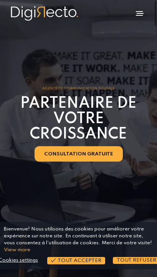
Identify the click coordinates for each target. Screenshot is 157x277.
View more (17, 249)
